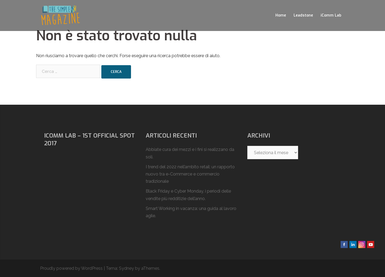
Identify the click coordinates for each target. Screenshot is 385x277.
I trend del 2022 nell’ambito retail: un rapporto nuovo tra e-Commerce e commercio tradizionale (190, 174)
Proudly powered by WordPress (71, 268)
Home (280, 15)
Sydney (126, 268)
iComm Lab (331, 15)
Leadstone (303, 15)
